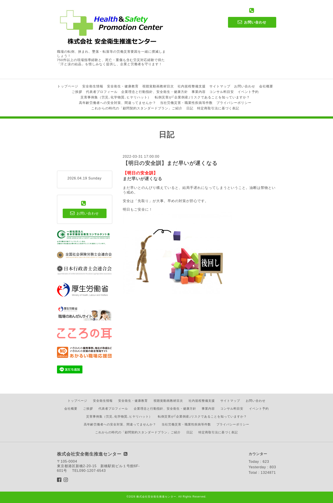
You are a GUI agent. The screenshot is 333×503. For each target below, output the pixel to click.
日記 (189, 108)
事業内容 (199, 92)
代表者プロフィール (102, 92)
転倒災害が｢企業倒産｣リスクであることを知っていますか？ (202, 97)
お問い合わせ (244, 86)
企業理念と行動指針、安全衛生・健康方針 (154, 92)
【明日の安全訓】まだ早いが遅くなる (170, 163)
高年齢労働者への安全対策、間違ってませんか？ (117, 103)
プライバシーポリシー (233, 103)
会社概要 (266, 86)
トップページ (67, 86)
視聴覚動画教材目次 (158, 86)
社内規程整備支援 (192, 86)
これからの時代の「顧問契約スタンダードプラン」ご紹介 (136, 108)
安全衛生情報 (92, 86)
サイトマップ (219, 86)
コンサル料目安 (221, 92)
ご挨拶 (77, 92)
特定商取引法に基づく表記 (218, 108)
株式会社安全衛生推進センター (156, 496)
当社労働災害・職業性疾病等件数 (186, 103)
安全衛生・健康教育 (123, 86)
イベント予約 (248, 92)
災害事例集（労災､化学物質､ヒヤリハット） (115, 97)
